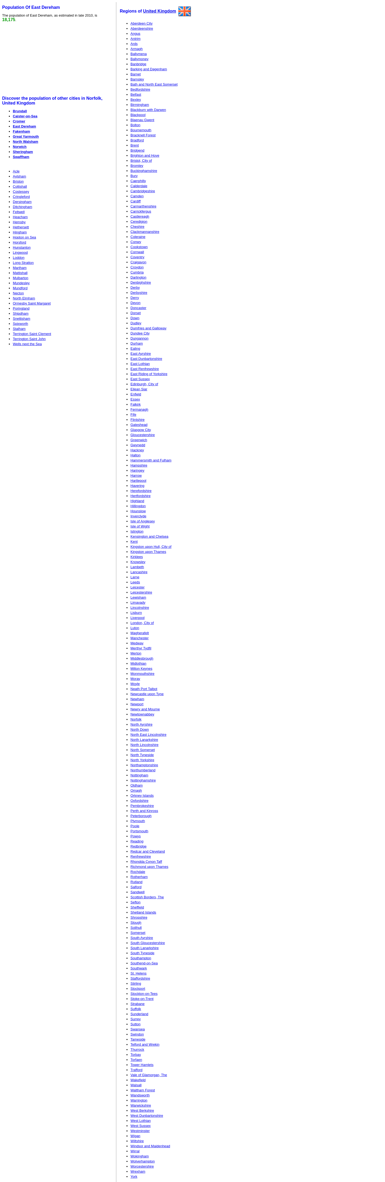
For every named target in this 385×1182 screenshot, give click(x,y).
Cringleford (21, 197)
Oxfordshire (139, 801)
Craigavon (138, 262)
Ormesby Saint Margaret (32, 303)
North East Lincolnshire (148, 735)
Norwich (19, 147)
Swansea (137, 1029)
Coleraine (137, 237)
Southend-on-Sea (144, 963)
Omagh (136, 790)
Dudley (135, 323)
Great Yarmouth (26, 136)
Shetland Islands (143, 912)
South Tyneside (142, 953)
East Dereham (24, 126)
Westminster (140, 1131)
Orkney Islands (142, 796)
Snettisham (21, 319)
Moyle (135, 684)
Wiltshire (137, 1141)
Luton (134, 628)
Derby (135, 288)
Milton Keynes (141, 669)
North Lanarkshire (144, 740)
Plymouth (137, 821)
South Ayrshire (141, 938)
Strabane (137, 1004)
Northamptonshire (144, 765)
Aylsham (19, 176)
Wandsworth (140, 1095)
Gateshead (139, 425)
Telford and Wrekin (144, 1044)
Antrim (135, 39)
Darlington (138, 277)
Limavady (137, 602)
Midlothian (138, 663)
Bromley (136, 166)
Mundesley (21, 283)
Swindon (137, 1034)
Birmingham (139, 105)
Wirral (135, 1151)
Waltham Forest (142, 1090)
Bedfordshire (140, 89)
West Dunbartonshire (146, 1116)
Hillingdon (138, 506)
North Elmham (24, 298)
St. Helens (138, 973)
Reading (136, 841)
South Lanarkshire (144, 948)
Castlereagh (139, 216)
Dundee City (140, 333)
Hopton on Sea (24, 237)
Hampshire (138, 465)
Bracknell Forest (143, 135)
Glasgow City (140, 430)
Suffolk (135, 1009)
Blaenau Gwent (142, 120)
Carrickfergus (140, 211)
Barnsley (137, 79)
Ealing (135, 348)
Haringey (137, 470)
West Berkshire (142, 1110)
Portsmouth (139, 831)
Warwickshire (140, 1105)
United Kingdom (159, 11)
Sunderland (139, 1014)
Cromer (19, 121)
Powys (135, 836)
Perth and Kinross (144, 811)
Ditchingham (22, 207)
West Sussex (140, 1126)
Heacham (20, 217)
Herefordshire (141, 491)
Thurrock (137, 1050)
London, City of (142, 623)
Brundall (20, 111)
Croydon (137, 267)
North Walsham (25, 142)
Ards (134, 44)
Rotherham (139, 877)
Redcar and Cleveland (147, 851)
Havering (137, 486)
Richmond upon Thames (149, 867)
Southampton (140, 958)
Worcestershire (142, 1166)
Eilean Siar (138, 389)
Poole (134, 826)
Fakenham (21, 131)
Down (134, 318)
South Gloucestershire (147, 943)
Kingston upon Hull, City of (150, 547)
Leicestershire (141, 592)
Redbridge (138, 846)
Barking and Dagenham (148, 69)
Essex (135, 399)
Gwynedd (137, 445)
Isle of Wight (140, 526)
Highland (137, 501)
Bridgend (137, 150)
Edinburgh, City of (144, 384)
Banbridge (138, 64)
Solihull (136, 928)
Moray (135, 679)
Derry (134, 298)
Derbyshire (138, 293)
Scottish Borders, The (147, 897)
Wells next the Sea (27, 344)
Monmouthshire (142, 674)
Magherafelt (139, 633)
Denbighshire (140, 282)
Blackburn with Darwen (148, 110)
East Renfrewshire (144, 369)
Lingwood (20, 253)
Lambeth (137, 567)
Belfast (135, 95)
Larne (134, 577)
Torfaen (136, 1060)
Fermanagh (139, 409)
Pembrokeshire (142, 806)
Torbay (135, 1055)
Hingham (20, 232)
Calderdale (138, 186)
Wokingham (139, 1156)
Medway (136, 643)
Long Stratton (23, 263)
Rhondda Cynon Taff (146, 862)
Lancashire (139, 572)
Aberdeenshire (141, 28)
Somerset (137, 933)
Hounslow (138, 511)
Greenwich (138, 440)
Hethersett (21, 227)
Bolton (135, 125)
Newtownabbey (142, 714)
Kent (134, 542)
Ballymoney (139, 59)
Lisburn (136, 613)
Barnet (135, 74)
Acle (16, 171)
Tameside (137, 1039)
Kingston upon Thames (148, 552)
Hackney (137, 450)
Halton (135, 455)
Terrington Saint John (29, 339)
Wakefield (138, 1080)
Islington (136, 531)
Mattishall (20, 273)
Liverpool (137, 618)
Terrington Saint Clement (32, 334)
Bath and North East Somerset (154, 84)
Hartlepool (138, 481)
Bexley (135, 100)
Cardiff (135, 201)
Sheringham (23, 152)
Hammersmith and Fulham (150, 460)
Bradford (137, 140)
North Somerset (142, 750)
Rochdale (137, 872)
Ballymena (138, 54)
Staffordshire (140, 978)
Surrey (135, 1019)
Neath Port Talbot (143, 689)
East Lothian (140, 364)
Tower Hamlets (141, 1065)
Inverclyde (138, 516)
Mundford (20, 288)
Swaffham (21, 157)
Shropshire (138, 917)
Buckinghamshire (143, 171)
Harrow (136, 475)
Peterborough (141, 816)
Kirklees (136, 557)
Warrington (138, 1100)
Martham (19, 268)
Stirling (135, 983)
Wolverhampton (142, 1161)
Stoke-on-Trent (141, 999)
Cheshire (137, 227)
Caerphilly (138, 181)
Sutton (135, 1024)
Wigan (135, 1136)
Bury (134, 176)
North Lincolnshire (144, 745)
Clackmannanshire (144, 232)
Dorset (135, 313)
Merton (135, 653)
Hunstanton (22, 247)
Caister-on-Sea (25, 116)
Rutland (136, 882)
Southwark (138, 968)
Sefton (135, 902)
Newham (137, 699)
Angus (135, 34)
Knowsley (137, 562)
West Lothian (140, 1121)
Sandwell (137, 892)
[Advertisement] (43, 59)
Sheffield (137, 907)
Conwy (135, 242)
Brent (134, 145)
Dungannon (139, 338)
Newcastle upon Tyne (147, 694)
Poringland (21, 308)
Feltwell (19, 212)
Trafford (136, 1070)
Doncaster (138, 308)
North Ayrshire (141, 724)
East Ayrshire (140, 354)
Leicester (137, 587)
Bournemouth (140, 130)
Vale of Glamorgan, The (148, 1075)
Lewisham (138, 597)
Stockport (137, 989)
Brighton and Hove (144, 155)
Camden (137, 196)
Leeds (135, 582)
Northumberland (142, 770)
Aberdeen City (141, 23)
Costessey (21, 192)
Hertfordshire (140, 496)
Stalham (19, 329)
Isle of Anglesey (142, 521)
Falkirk (135, 404)
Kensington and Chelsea (149, 536)
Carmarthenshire (143, 206)
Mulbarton (20, 278)
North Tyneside (142, 755)
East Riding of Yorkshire (148, 374)
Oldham (136, 785)
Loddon (18, 258)
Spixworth (20, 324)
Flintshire (137, 420)
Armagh (136, 49)
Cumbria (137, 272)
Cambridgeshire (142, 191)
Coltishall (20, 186)
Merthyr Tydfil (140, 648)
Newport (136, 704)
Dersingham (22, 202)
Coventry (137, 257)
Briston (18, 181)
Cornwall (137, 252)
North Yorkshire (142, 760)
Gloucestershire (142, 435)
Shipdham (21, 313)
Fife (133, 415)
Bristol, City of (141, 161)
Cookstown (139, 247)
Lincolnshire (139, 608)
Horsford (19, 242)
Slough (135, 923)
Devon (135, 303)
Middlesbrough (141, 658)
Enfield (135, 394)
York (133, 1177)
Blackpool (137, 115)
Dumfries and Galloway (148, 328)
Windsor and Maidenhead (150, 1146)
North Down (139, 729)
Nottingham (139, 775)
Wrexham (137, 1171)
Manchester (139, 638)
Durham (136, 343)
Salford (135, 887)
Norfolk (135, 719)
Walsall (135, 1085)
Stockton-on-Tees (143, 994)
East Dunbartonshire (146, 359)
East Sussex (140, 379)
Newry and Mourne (145, 709)
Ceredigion (138, 222)
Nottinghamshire (143, 780)
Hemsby (19, 222)
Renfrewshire (140, 856)
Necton (18, 293)
